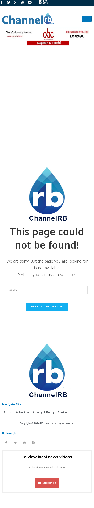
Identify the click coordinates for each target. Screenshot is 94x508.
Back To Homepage (47, 307)
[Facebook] (3, 3)
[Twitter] (10, 3)
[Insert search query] (47, 290)
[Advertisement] (47, 104)
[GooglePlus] (17, 3)
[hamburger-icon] (87, 19)
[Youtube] (24, 3)
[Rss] (34, 443)
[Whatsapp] (31, 3)
